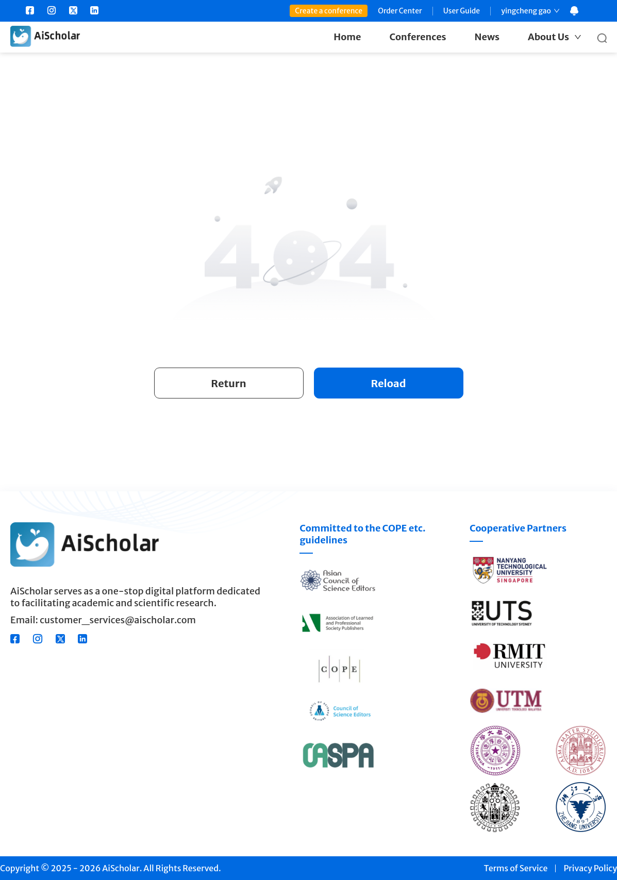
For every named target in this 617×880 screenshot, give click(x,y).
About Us (548, 37)
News (487, 37)
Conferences (417, 37)
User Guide (461, 10)
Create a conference (328, 10)
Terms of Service (516, 868)
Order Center (400, 10)
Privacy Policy (590, 868)
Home (347, 37)
